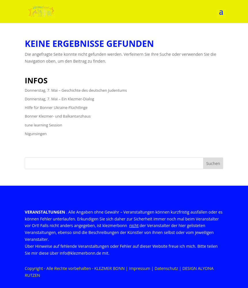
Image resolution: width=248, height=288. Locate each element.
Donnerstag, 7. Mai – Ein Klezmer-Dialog (59, 98)
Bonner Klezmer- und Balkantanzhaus (58, 116)
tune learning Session (43, 125)
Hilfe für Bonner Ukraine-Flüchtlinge (56, 107)
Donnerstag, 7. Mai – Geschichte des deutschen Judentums (76, 90)
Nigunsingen (36, 133)
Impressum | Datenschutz (153, 268)
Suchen (213, 163)
